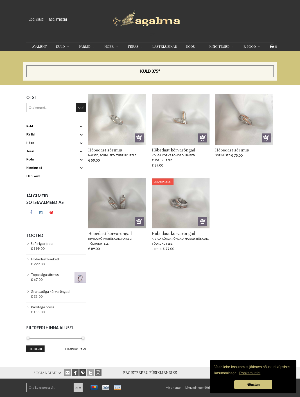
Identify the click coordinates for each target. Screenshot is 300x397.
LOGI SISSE (36, 19)
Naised (93, 155)
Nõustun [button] (253, 384)
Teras (135, 47)
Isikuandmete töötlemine (201, 387)
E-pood (252, 47)
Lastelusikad (164, 47)
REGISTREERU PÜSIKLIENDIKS (150, 372)
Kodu (193, 47)
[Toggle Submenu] (81, 126)
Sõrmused (107, 155)
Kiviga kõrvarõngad (168, 155)
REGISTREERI (58, 19)
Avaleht (39, 47)
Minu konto (173, 387)
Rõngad (202, 238)
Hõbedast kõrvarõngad (173, 150)
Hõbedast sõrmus (105, 150)
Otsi (80, 107)
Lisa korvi (202, 137)
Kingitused (222, 47)
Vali (139, 137)
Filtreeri (35, 348)
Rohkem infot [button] (249, 373)
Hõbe (111, 47)
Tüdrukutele (126, 155)
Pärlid (87, 47)
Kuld (63, 47)
